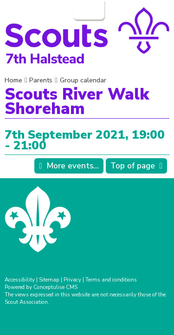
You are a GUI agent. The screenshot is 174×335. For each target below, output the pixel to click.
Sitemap (49, 279)
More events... (73, 166)
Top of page (132, 166)
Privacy (72, 279)
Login (88, 9)
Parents (40, 80)
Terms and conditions (111, 279)
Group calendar (83, 80)
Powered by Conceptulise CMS (41, 287)
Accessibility (20, 279)
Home (13, 80)
